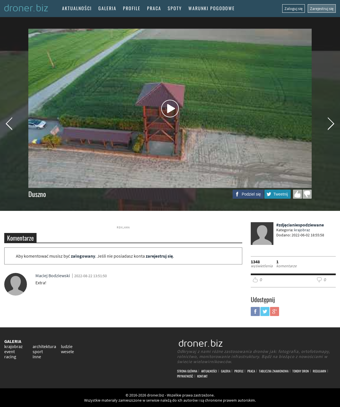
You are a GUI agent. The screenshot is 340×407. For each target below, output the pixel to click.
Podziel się (251, 194)
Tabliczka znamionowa (273, 371)
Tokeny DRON (300, 371)
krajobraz (302, 229)
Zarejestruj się (321, 8)
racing (10, 356)
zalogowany (83, 256)
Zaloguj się (293, 8)
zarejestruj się (159, 256)
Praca (154, 8)
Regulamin (319, 371)
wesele (67, 351)
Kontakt (202, 376)
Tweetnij (280, 194)
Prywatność (185, 376)
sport (38, 351)
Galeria (107, 8)
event (9, 351)
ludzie (67, 346)
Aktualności (77, 8)
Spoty (175, 8)
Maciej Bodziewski (52, 275)
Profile (132, 8)
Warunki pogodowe (211, 8)
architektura (44, 346)
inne (37, 356)
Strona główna (187, 371)
